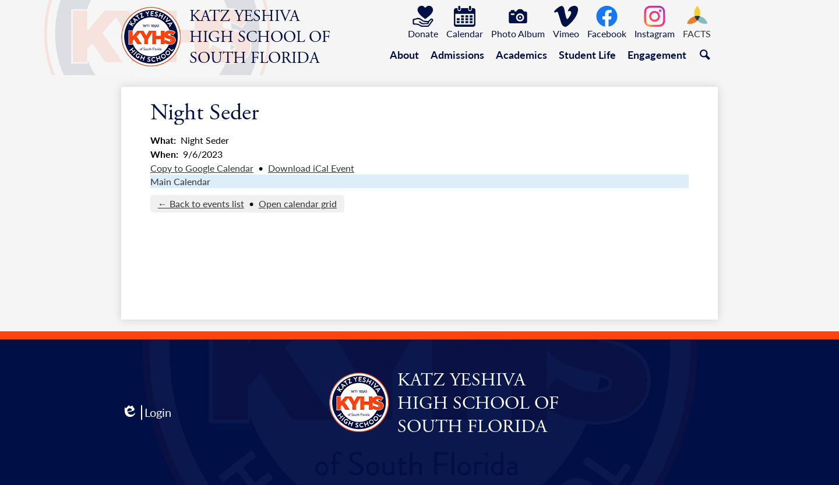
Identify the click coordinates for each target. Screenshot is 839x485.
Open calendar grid (298, 203)
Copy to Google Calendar (201, 168)
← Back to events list (201, 203)
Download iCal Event (311, 168)
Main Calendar (180, 181)
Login (146, 412)
